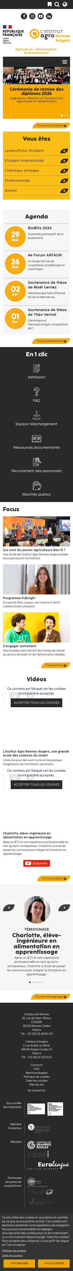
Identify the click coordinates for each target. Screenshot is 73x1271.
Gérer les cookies (12, 1255)
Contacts (37, 1065)
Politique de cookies (14, 1250)
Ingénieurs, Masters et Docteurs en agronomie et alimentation (36, 99)
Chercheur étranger (22, 170)
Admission (36, 377)
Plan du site (36, 1084)
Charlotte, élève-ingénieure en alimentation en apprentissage (36, 944)
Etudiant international (24, 160)
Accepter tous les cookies (36, 702)
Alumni (11, 190)
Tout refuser (19, 1263)
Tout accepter (53, 1263)
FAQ (36, 400)
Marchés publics (36, 494)
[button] (8, 943)
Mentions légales (36, 1073)
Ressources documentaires (36, 447)
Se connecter (36, 1090)
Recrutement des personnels (36, 471)
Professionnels (17, 180)
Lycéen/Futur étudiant (24, 150)
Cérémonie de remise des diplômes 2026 (36, 91)
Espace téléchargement (36, 424)
